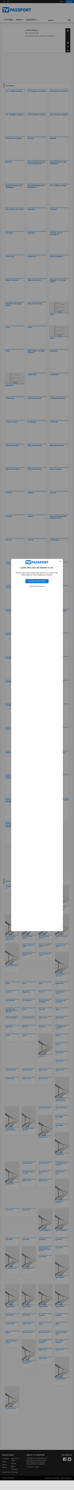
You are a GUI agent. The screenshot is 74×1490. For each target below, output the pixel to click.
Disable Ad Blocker (37, 581)
